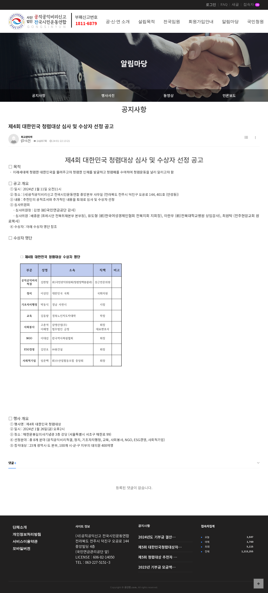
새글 (235, 4)
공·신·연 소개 (118, 21)
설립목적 (146, 21)
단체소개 (20, 527)
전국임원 (171, 21)
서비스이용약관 (25, 541)
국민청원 (255, 21)
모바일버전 (21, 549)
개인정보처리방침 (27, 534)
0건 (26, 141)
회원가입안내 (201, 21)
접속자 (251, 4)
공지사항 (144, 525)
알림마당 (230, 21)
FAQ (223, 4)
